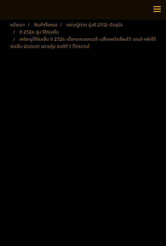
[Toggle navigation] (157, 9)
